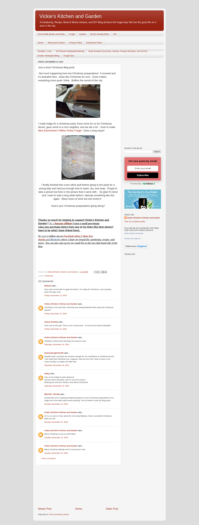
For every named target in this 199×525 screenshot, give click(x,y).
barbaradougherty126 (53, 353)
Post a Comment (49, 458)
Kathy (47, 374)
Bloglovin (55, 239)
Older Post (112, 508)
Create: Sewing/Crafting (48, 55)
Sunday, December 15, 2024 (56, 404)
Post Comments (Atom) (59, 514)
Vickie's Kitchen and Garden (70, 16)
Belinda (47, 286)
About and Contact (56, 42)
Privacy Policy (75, 42)
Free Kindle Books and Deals (51, 34)
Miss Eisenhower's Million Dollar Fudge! (60, 130)
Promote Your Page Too (132, 238)
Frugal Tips (69, 55)
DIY (115, 34)
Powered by (142, 184)
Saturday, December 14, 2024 (56, 344)
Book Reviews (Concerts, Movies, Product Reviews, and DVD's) (118, 51)
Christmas (49, 276)
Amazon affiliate (63, 223)
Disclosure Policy (94, 42)
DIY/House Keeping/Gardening (70, 51)
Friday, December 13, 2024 (55, 295)
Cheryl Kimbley (51, 322)
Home (40, 42)
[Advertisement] (78, 486)
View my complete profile (134, 221)
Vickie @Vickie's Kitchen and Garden (60, 304)
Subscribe (143, 175)
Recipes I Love (45, 51)
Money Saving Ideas (99, 34)
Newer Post (45, 508)
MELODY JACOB (51, 394)
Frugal (72, 34)
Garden (82, 34)
